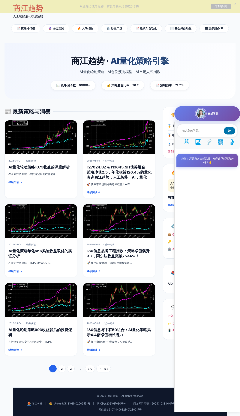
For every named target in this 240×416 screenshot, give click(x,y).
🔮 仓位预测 (56, 27)
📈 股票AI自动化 (146, 27)
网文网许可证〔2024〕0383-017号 (154, 403)
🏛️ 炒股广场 (114, 27)
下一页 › (104, 368)
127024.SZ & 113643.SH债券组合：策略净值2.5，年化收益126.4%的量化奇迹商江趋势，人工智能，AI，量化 (119, 171)
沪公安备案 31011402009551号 (69, 403)
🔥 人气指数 (85, 27)
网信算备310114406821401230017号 (120, 409)
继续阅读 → (15, 181)
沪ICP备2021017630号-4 (111, 403)
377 (90, 368)
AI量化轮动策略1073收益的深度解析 (39, 166)
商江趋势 (112, 395)
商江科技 (34, 403)
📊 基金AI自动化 (180, 27)
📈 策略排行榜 (26, 27)
